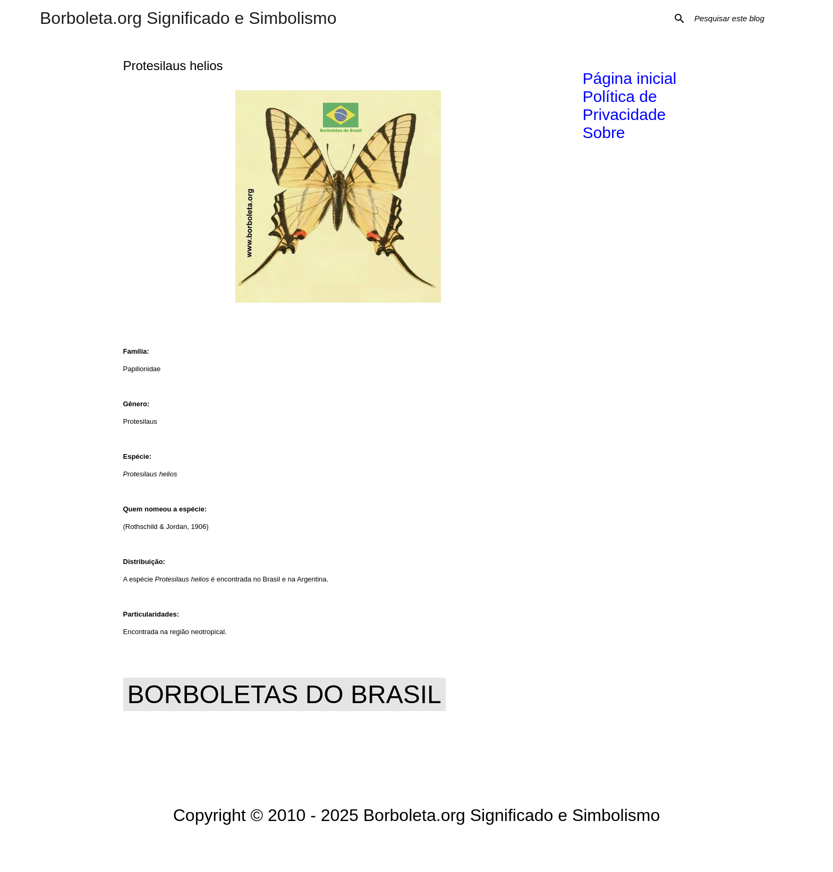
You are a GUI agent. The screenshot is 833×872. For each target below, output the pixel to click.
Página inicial (630, 78)
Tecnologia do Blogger (416, 848)
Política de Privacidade (624, 105)
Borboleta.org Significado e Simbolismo (188, 18)
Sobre (604, 132)
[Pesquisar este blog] (746, 18)
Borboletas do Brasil (284, 694)
